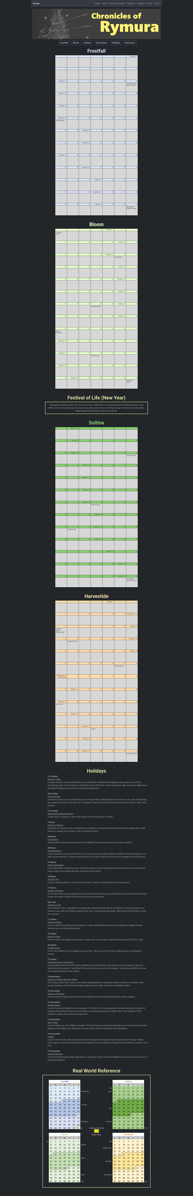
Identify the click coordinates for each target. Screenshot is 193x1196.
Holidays (115, 42)
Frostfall (64, 42)
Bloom (76, 42)
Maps (97, 3)
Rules (104, 3)
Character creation (117, 3)
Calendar (141, 3)
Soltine (87, 42)
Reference (130, 42)
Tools (156, 3)
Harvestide (101, 42)
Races (149, 3)
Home (36, 3)
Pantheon (131, 3)
